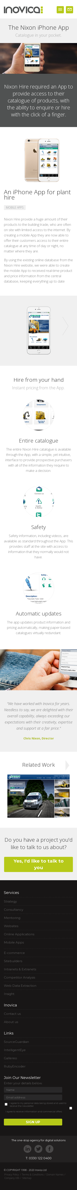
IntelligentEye (15, 1050)
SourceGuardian (16, 1042)
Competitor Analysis (19, 977)
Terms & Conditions (33, 1174)
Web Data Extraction (20, 986)
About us (11, 1022)
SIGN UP (33, 1122)
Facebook (49, 1149)
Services (11, 892)
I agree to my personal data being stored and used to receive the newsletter (38, 1104)
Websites (11, 926)
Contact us (12, 1014)
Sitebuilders (13, 961)
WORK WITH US (69, 9)
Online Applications (19, 934)
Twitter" (38, 1149)
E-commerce (14, 953)
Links (9, 1033)
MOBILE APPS (15, 207)
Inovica (10, 1005)
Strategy (10, 901)
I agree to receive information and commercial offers (34, 1111)
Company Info (11, 1178)
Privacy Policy (11, 1174)
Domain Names (54, 1174)
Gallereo (10, 1058)
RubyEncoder (14, 1066)
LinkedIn (28, 1149)
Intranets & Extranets (20, 969)
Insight (9, 994)
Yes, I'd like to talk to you (39, 864)
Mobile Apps (14, 942)
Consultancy (13, 910)
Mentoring (12, 918)
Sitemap (26, 1178)
